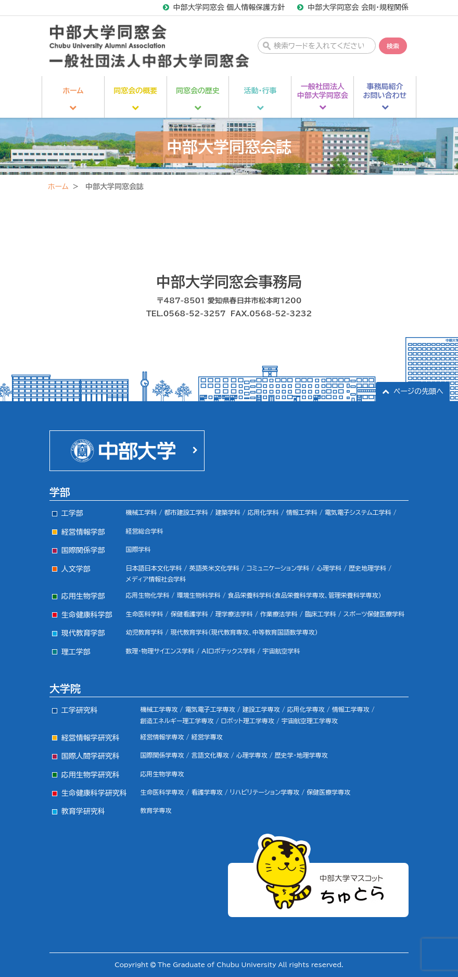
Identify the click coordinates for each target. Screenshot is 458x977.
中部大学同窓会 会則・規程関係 (358, 7)
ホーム (58, 186)
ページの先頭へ (418, 391)
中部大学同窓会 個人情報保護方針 (229, 7)
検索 (393, 46)
